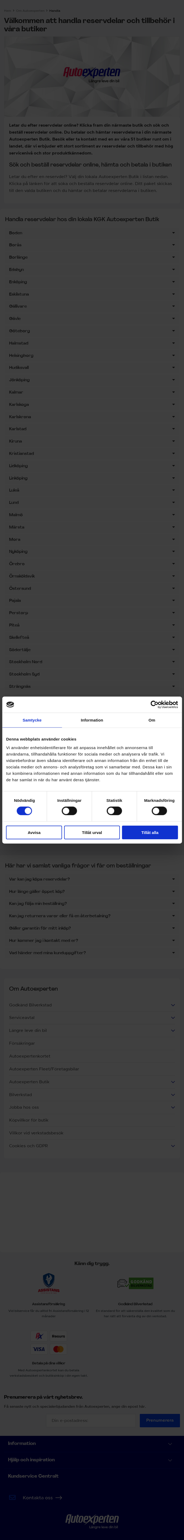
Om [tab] (152, 720)
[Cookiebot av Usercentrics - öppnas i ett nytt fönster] (154, 705)
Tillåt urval (92, 832)
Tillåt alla (150, 832)
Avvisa (34, 832)
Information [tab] (92, 720)
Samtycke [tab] (32, 720)
